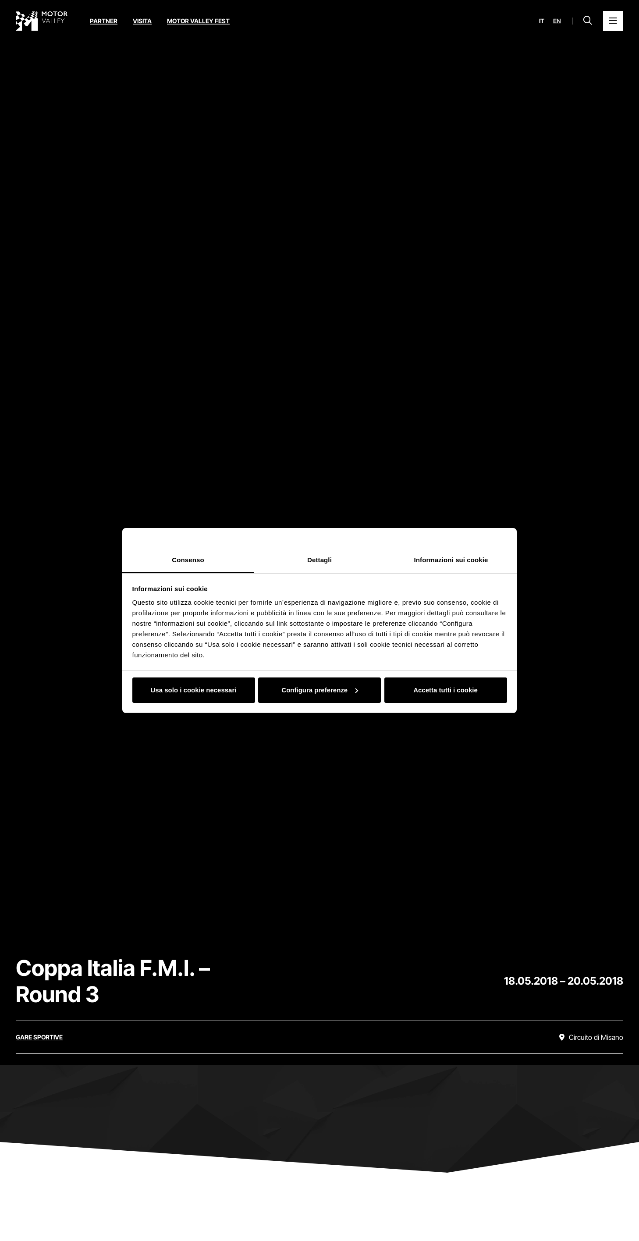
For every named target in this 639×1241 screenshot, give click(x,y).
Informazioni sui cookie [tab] (451, 560)
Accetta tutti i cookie (445, 690)
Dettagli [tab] (319, 560)
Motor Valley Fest (198, 21)
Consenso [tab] (188, 560)
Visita (142, 21)
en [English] (557, 21)
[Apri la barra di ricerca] (587, 21)
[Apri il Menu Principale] (613, 21)
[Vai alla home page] (41, 21)
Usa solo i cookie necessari (194, 690)
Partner (103, 21)
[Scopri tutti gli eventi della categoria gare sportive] (39, 1037)
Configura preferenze (319, 690)
